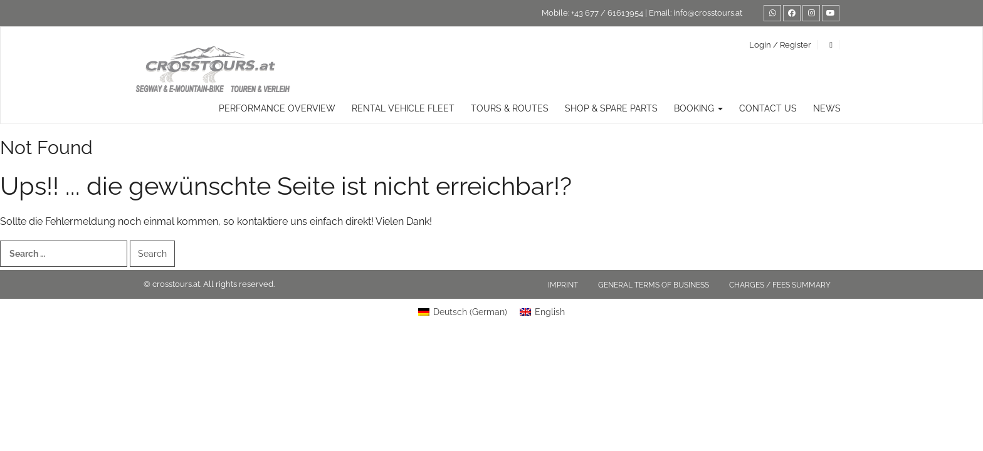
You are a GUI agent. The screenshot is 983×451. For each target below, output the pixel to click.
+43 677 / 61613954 (607, 13)
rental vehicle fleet (403, 108)
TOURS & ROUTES (510, 108)
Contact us (768, 108)
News (827, 108)
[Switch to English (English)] (542, 312)
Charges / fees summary (780, 285)
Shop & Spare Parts (611, 108)
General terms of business (653, 285)
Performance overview (277, 108)
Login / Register (780, 44)
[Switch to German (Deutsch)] (462, 312)
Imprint (563, 285)
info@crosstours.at (707, 13)
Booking (698, 108)
